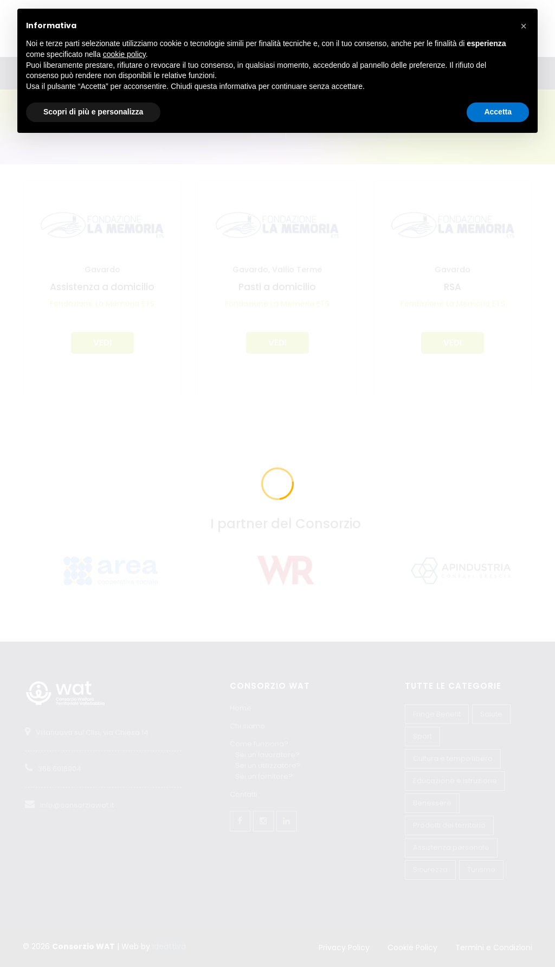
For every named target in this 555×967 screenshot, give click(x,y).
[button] (523, 26)
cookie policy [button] (124, 54)
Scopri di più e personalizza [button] (93, 111)
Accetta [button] (498, 111)
